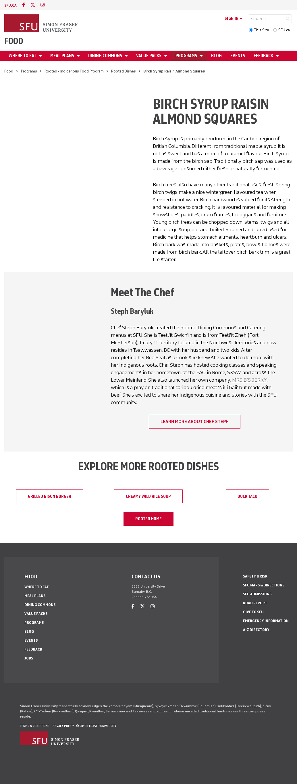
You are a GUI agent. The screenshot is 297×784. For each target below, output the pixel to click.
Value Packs (149, 55)
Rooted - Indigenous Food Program (74, 71)
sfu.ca (10, 5)
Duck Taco (247, 496)
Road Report (255, 603)
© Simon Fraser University (96, 726)
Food (13, 41)
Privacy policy (63, 726)
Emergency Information (266, 620)
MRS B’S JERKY (249, 380)
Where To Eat (23, 55)
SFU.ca (284, 30)
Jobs (28, 658)
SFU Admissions (257, 594)
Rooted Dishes (123, 71)
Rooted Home (148, 518)
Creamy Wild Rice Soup (148, 496)
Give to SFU (253, 611)
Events (237, 55)
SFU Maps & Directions (263, 585)
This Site (261, 30)
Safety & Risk (255, 576)
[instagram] (43, 5)
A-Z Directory (256, 629)
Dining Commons (105, 55)
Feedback (264, 55)
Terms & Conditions (34, 726)
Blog (216, 55)
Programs (187, 55)
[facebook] (23, 5)
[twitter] (32, 5)
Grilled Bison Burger (49, 496)
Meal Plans (62, 55)
